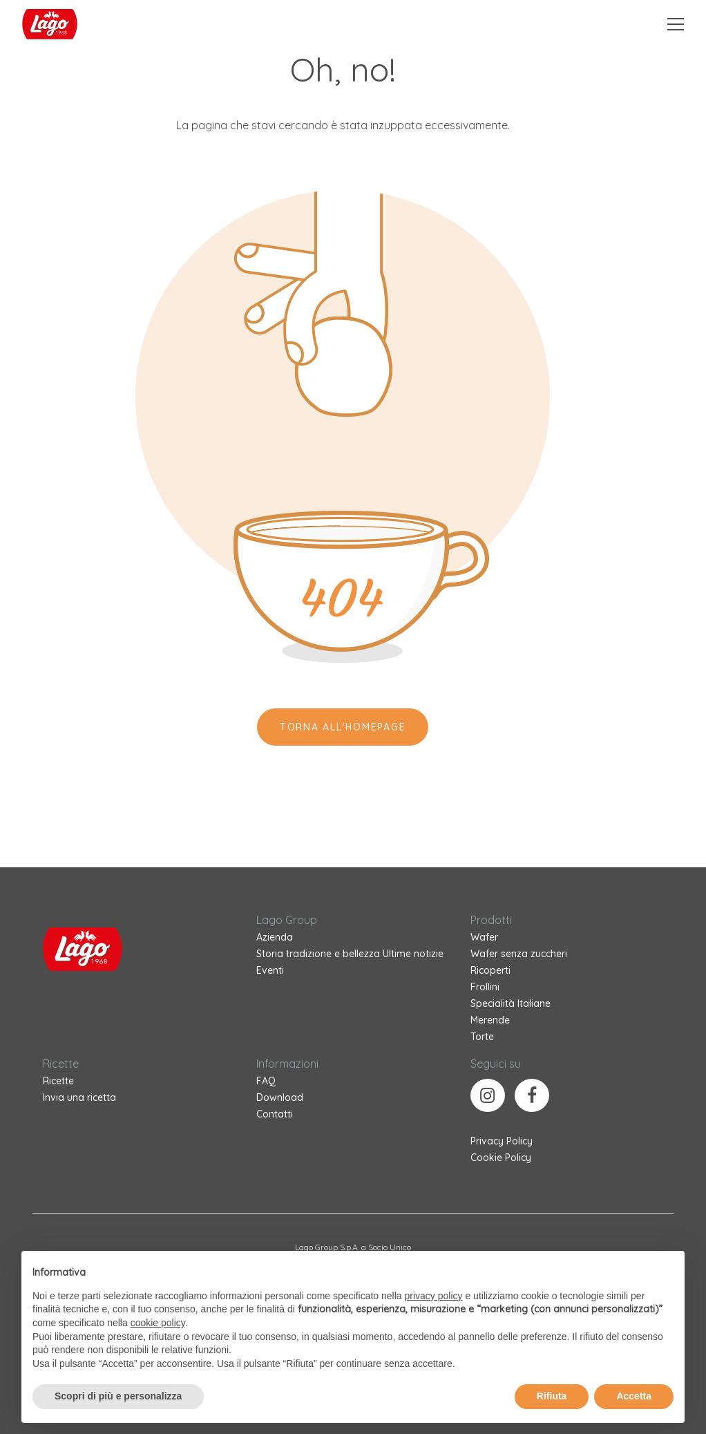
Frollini (484, 987)
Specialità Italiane (510, 1003)
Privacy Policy (501, 1141)
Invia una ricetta (79, 1097)
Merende (490, 1020)
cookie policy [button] (158, 1322)
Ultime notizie (413, 953)
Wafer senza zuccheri (518, 953)
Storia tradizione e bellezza (318, 953)
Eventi (270, 970)
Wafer (484, 937)
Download (279, 1097)
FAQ (266, 1081)
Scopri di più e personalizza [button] (118, 1396)
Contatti (274, 1114)
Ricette (58, 1081)
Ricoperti (490, 970)
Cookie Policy (500, 1157)
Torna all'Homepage (343, 727)
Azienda (274, 937)
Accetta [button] (633, 1396)
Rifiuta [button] (552, 1396)
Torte (482, 1036)
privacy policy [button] (434, 1295)
